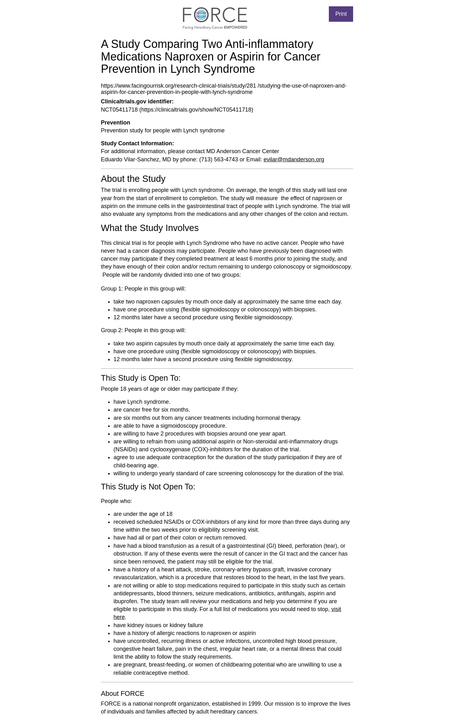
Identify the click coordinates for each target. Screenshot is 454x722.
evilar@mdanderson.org (294, 159)
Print (341, 14)
